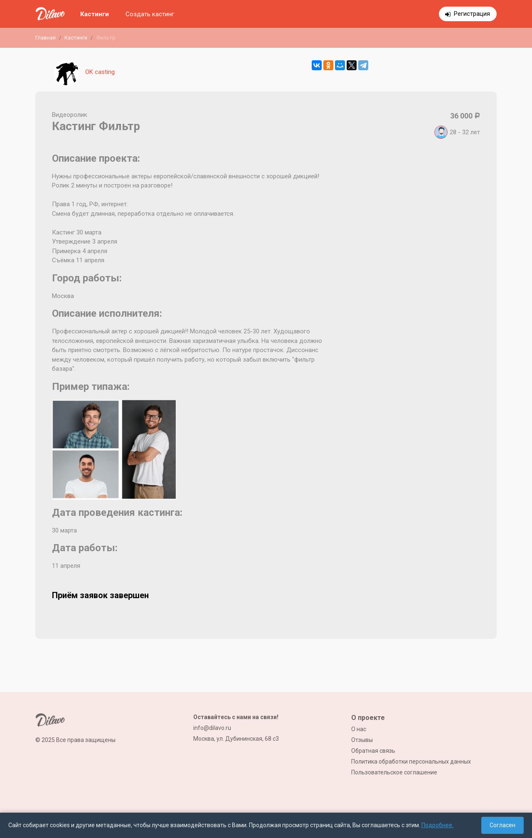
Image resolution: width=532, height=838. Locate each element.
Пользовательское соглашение (394, 772)
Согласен (502, 825)
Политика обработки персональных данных (411, 761)
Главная (45, 38)
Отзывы (362, 740)
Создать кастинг (150, 14)
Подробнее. (437, 825)
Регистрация (472, 13)
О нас (358, 729)
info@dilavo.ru (212, 728)
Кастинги (94, 14)
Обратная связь (373, 750)
